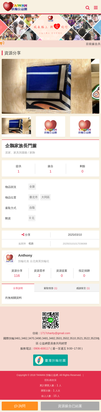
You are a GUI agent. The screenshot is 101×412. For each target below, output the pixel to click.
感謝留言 (83, 288)
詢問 (20, 406)
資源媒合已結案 (70, 406)
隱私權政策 (50, 380)
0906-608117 (42, 348)
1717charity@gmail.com (55, 333)
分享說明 (18, 288)
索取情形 (50, 288)
